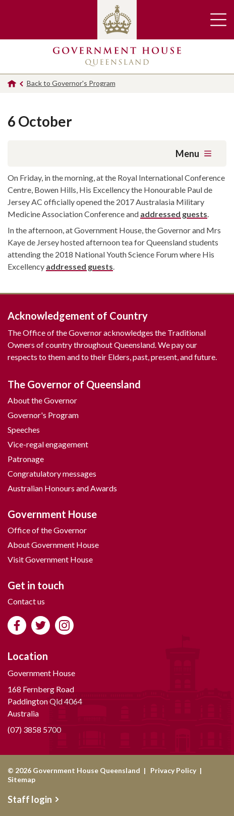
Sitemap (21, 779)
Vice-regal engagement (48, 444)
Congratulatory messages (52, 473)
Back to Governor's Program (71, 83)
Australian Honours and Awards (62, 488)
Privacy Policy (173, 770)
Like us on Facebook (17, 625)
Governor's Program (43, 415)
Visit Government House (50, 559)
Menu (193, 153)
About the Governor (42, 400)
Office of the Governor (47, 530)
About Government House (53, 544)
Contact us (26, 601)
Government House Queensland (117, 56)
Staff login (33, 799)
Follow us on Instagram (64, 625)
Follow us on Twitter (40, 625)
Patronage (26, 459)
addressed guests (173, 214)
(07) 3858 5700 (34, 729)
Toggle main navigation (218, 20)
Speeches (24, 429)
